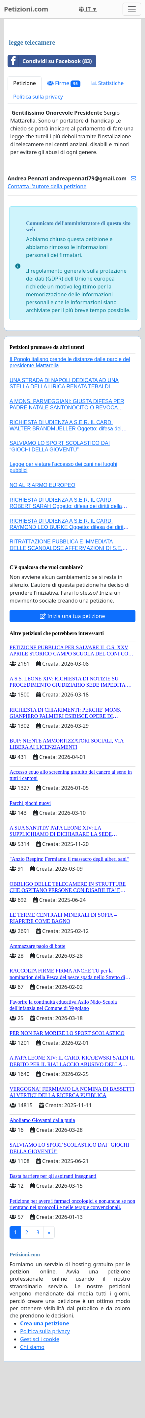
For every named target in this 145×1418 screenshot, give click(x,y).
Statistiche (108, 83)
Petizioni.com (26, 9)
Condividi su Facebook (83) (50, 61)
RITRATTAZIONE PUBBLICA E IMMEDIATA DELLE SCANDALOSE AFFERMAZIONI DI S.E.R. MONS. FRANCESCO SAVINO (69, 548)
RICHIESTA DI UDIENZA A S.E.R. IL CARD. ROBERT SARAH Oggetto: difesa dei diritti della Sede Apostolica (66, 506)
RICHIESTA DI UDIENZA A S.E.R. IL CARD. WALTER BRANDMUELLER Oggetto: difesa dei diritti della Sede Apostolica (66, 429)
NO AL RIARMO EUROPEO (42, 485)
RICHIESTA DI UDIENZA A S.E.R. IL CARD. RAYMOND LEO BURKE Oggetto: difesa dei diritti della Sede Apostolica (68, 527)
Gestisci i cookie (39, 1339)
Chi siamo (32, 1347)
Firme (63, 83)
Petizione (24, 83)
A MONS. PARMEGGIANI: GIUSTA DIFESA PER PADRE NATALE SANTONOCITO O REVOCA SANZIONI (67, 408)
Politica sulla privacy (38, 96)
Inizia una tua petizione (72, 616)
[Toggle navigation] (132, 9)
